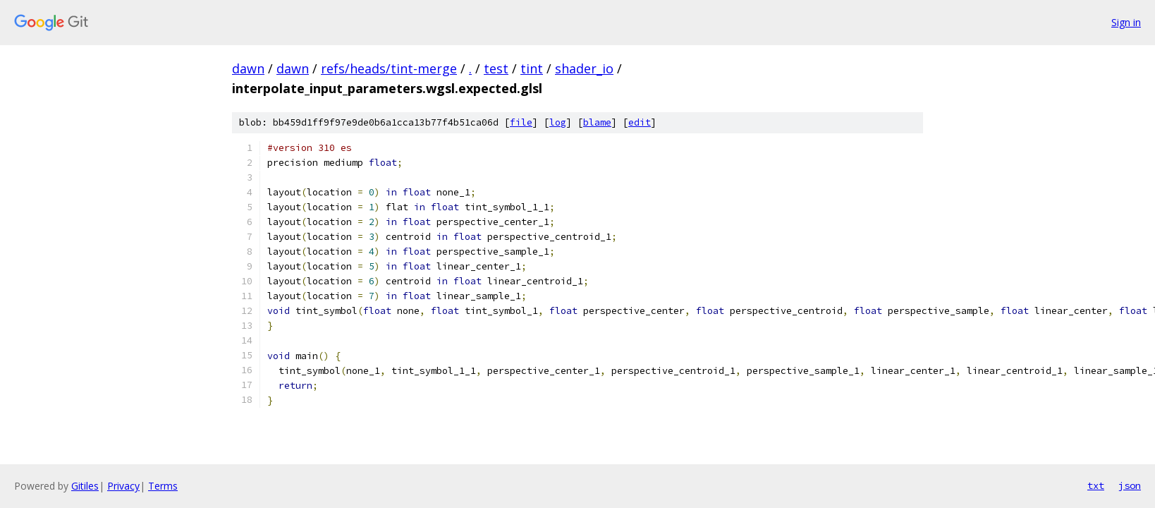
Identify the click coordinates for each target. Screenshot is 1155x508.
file (521, 122)
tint (531, 68)
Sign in (1126, 22)
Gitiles (85, 485)
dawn (248, 68)
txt (1095, 485)
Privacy (123, 485)
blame (597, 122)
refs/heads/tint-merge (389, 68)
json (1129, 485)
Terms (163, 485)
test (496, 68)
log (557, 122)
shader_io (584, 68)
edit (639, 122)
